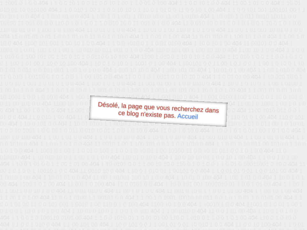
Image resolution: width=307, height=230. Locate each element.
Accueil (187, 116)
